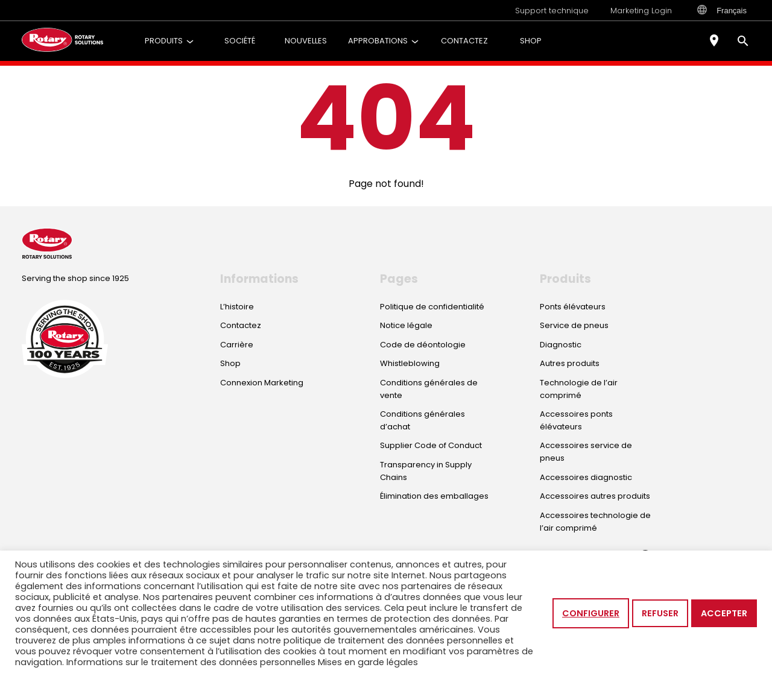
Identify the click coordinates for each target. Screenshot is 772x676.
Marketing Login (641, 10)
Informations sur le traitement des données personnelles (190, 662)
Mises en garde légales (368, 662)
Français (722, 10)
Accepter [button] (724, 613)
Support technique (552, 10)
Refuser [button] (660, 613)
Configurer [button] (590, 613)
